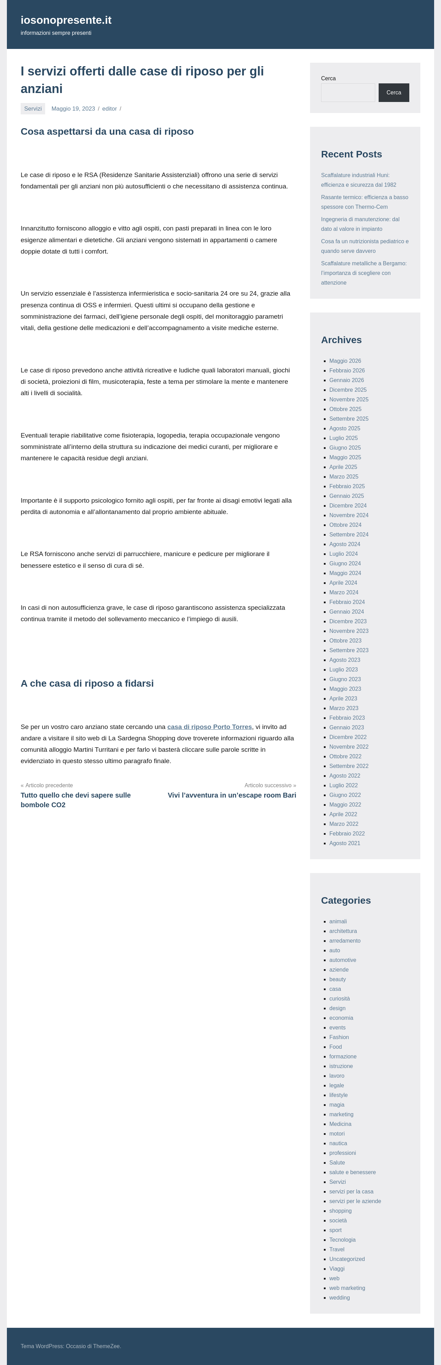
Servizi (33, 108)
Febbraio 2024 (347, 602)
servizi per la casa (351, 1191)
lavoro (337, 1076)
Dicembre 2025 (348, 390)
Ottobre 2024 (345, 525)
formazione (343, 1056)
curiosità (339, 999)
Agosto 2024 (344, 544)
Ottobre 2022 (345, 756)
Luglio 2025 (343, 438)
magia (337, 1105)
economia (341, 1018)
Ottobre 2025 (345, 409)
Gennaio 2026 (346, 380)
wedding (339, 1298)
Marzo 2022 (344, 824)
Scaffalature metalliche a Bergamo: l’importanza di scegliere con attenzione (364, 273)
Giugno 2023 (345, 679)
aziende (339, 970)
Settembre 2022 (349, 766)
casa (335, 989)
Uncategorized (347, 1259)
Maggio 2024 (345, 573)
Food (335, 1047)
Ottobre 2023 (345, 641)
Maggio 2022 (345, 805)
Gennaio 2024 (346, 612)
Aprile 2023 (343, 698)
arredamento (345, 941)
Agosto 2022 (344, 776)
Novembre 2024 (349, 515)
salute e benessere (352, 1172)
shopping (340, 1211)
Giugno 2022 (345, 795)
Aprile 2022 (343, 814)
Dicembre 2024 (348, 506)
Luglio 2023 (343, 670)
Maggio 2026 (345, 361)
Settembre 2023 (349, 650)
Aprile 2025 (343, 467)
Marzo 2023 (344, 708)
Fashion (339, 1037)
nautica (338, 1143)
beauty (337, 979)
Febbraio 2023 (347, 718)
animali (338, 921)
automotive (342, 960)
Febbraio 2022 (347, 834)
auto (334, 950)
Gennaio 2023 (346, 727)
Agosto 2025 (344, 428)
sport (335, 1230)
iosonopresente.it (72, 19)
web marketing (347, 1288)
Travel (337, 1249)
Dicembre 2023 (348, 621)
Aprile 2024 (343, 583)
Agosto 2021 (344, 843)
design (337, 1008)
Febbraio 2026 (347, 370)
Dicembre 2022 (348, 737)
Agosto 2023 (344, 660)
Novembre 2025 (349, 399)
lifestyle (338, 1095)
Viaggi (337, 1269)
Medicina (340, 1124)
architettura (343, 931)
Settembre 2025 (349, 419)
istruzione (341, 1066)
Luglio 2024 (343, 554)
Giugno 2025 (345, 448)
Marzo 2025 (344, 477)
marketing (341, 1114)
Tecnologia (342, 1240)
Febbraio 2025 (347, 486)
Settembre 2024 (349, 534)
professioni (342, 1153)
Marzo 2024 (344, 592)
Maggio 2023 (345, 689)
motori (337, 1134)
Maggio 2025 (345, 457)
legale (336, 1085)
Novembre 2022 (349, 747)
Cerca (328, 78)
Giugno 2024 (345, 563)
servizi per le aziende (355, 1201)
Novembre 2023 (349, 631)
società (338, 1220)
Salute (337, 1163)
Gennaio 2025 (346, 496)
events (337, 1027)
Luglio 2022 (343, 785)
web (334, 1278)
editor (109, 108)
